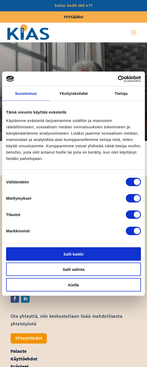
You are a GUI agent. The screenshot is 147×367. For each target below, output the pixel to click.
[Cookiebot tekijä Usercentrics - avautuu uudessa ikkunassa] (118, 78)
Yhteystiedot (28, 338)
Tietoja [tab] (121, 93)
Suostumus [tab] (26, 93)
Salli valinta (74, 269)
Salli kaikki (73, 254)
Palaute (18, 351)
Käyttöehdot (24, 359)
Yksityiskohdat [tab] (73, 93)
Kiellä (73, 284)
